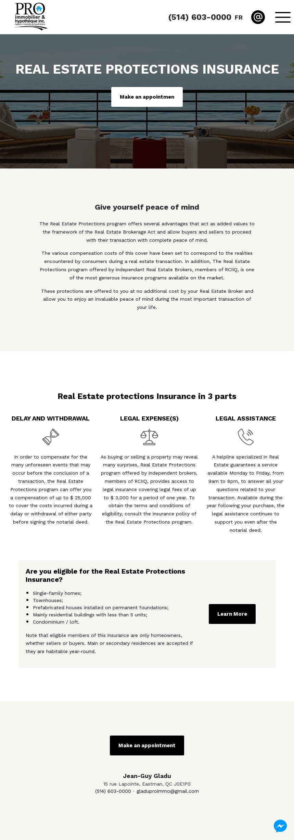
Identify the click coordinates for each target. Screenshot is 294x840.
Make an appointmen (147, 97)
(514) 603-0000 (113, 791)
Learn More (232, 614)
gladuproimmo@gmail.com (168, 791)
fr (239, 17)
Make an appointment (147, 745)
